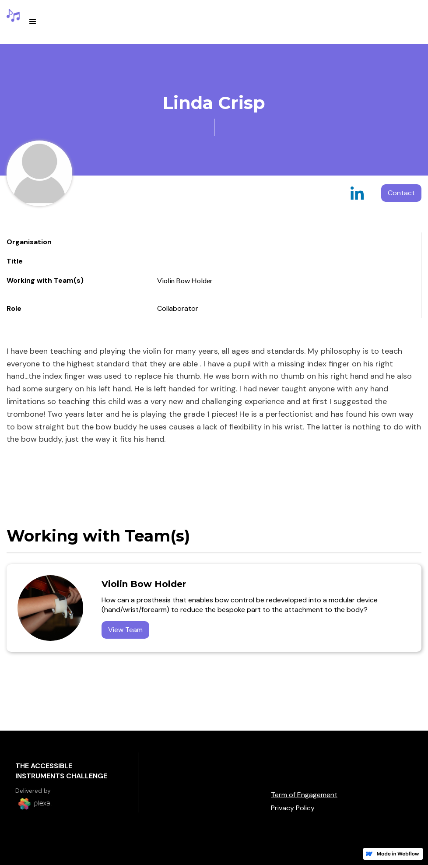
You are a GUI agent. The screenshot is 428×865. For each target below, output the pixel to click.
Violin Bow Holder (185, 280)
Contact (401, 192)
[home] (13, 15)
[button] (33, 22)
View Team (125, 629)
